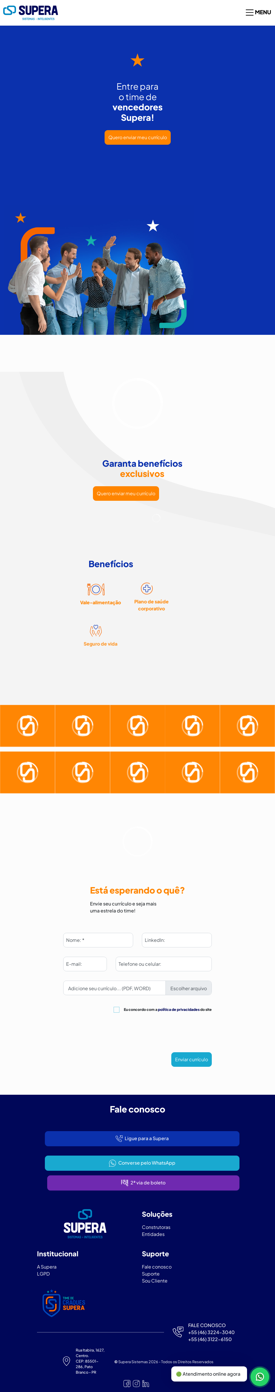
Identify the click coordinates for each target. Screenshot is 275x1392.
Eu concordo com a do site (168, 1009)
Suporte (151, 1274)
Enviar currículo (191, 1059)
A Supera (47, 1267)
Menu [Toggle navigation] (258, 12)
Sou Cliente (155, 1281)
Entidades (153, 1234)
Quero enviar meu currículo (137, 137)
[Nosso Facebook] (127, 1383)
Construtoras (156, 1227)
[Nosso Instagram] (136, 1383)
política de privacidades (179, 1009)
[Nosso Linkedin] (145, 1383)
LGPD (43, 1274)
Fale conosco (157, 1267)
